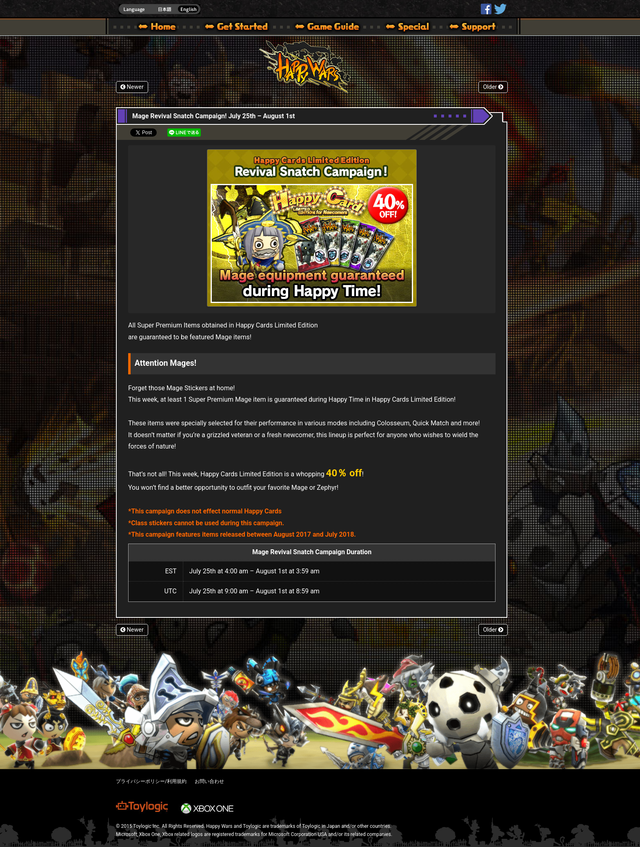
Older (493, 87)
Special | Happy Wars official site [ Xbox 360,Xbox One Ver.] (404, 27)
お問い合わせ (209, 781)
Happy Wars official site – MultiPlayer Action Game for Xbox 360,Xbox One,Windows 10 (158, 27)
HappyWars (486, 8)
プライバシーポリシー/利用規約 (151, 781)
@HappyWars (500, 8)
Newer (132, 87)
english (159, 9)
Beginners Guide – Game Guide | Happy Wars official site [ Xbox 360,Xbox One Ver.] (333, 27)
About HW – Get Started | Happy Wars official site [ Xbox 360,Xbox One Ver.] (243, 27)
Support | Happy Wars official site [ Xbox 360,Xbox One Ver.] (465, 27)
